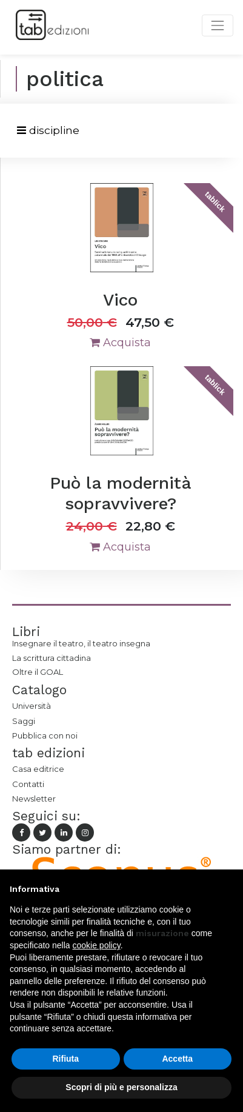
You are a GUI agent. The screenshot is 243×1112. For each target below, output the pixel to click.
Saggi (23, 721)
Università (31, 706)
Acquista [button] (120, 342)
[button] (227, 889)
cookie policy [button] (97, 945)
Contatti (28, 784)
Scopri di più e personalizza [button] (121, 1087)
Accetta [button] (177, 1058)
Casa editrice (38, 769)
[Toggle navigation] (48, 130)
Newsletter (34, 798)
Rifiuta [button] (65, 1058)
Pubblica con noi (45, 735)
